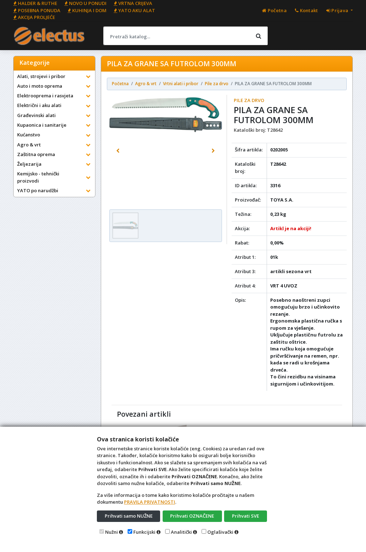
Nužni (111, 532)
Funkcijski (144, 532)
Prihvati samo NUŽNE (129, 516)
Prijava (338, 10)
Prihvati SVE (245, 516)
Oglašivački (220, 532)
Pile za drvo (249, 100)
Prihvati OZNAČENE (192, 516)
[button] (117, 151)
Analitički (181, 532)
